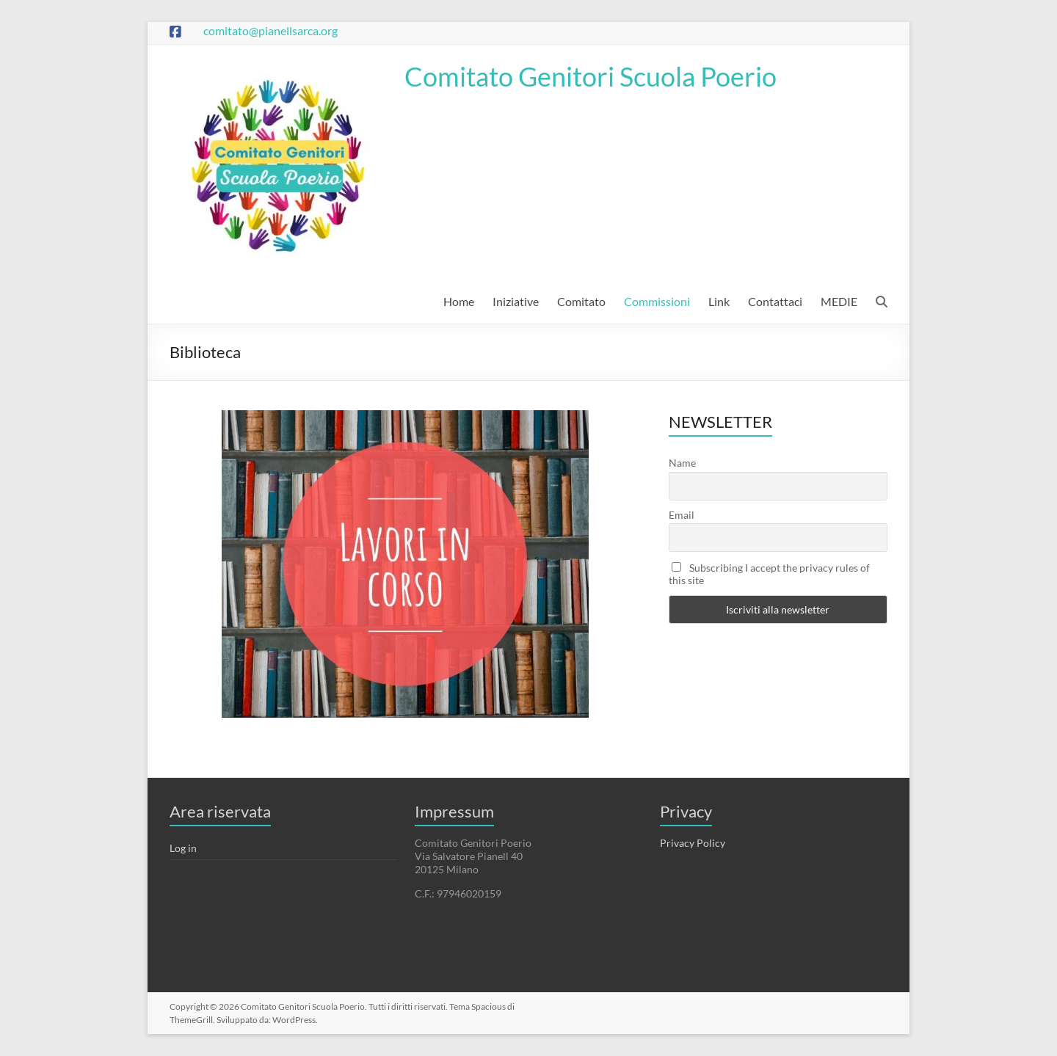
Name (682, 462)
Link (719, 301)
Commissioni (657, 301)
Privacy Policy (692, 843)
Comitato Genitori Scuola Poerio (590, 76)
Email (681, 515)
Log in (183, 848)
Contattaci (775, 301)
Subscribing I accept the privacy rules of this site (769, 573)
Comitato (581, 301)
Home (458, 301)
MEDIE (839, 301)
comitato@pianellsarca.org (270, 30)
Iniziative (516, 301)
